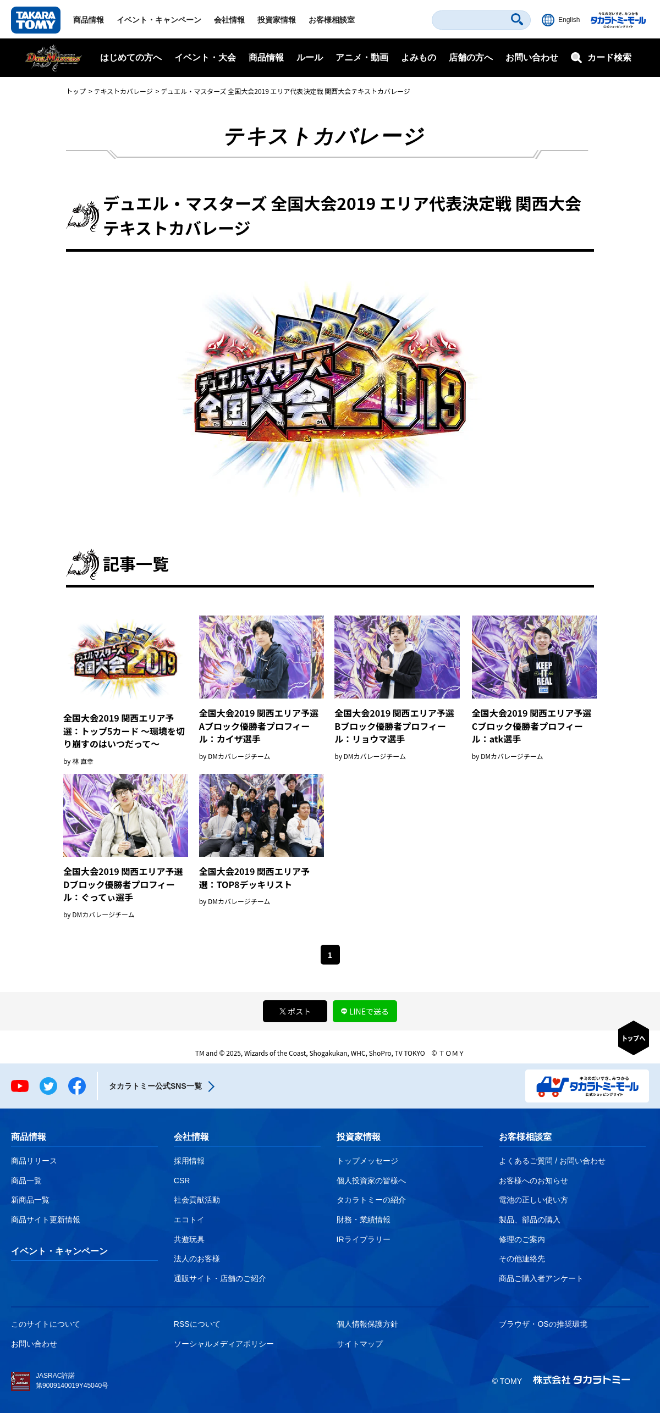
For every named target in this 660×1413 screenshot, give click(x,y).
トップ (76, 91)
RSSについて (197, 1324)
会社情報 (229, 19)
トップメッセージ (367, 1160)
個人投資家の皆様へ (371, 1180)
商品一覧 (26, 1180)
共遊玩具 (189, 1239)
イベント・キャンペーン (159, 19)
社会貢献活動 (197, 1199)
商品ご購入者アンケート (541, 1278)
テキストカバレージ (123, 91)
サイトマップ (360, 1343)
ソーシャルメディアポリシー (224, 1343)
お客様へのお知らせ (533, 1180)
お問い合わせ (531, 57)
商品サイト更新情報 (45, 1219)
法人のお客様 (197, 1258)
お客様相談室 (332, 19)
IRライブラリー (364, 1239)
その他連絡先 (522, 1258)
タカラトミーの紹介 (371, 1199)
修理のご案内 (522, 1239)
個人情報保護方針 (367, 1324)
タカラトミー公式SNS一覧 (155, 1086)
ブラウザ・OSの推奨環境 (543, 1324)
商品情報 (88, 19)
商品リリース (34, 1160)
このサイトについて (45, 1324)
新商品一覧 (30, 1199)
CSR (182, 1180)
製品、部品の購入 (529, 1219)
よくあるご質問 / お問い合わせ (552, 1160)
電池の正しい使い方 (533, 1199)
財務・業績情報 (364, 1219)
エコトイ (189, 1219)
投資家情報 (276, 19)
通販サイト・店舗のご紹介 (220, 1278)
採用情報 (189, 1160)
